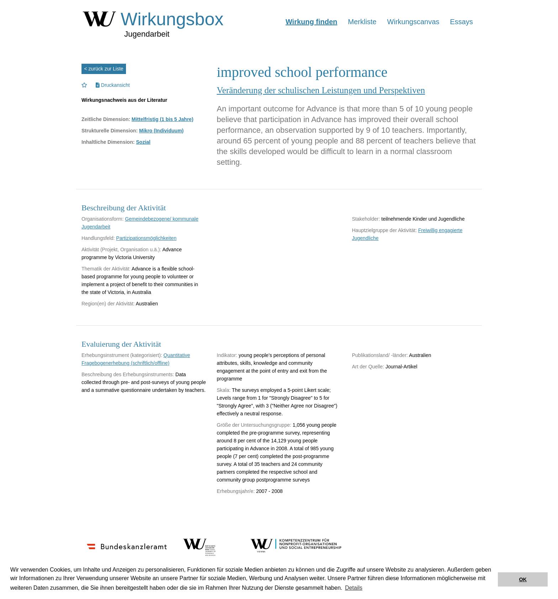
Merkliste (362, 22)
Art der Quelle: (368, 366)
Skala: (224, 390)
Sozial (143, 142)
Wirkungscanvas (413, 22)
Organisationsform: (102, 219)
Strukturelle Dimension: (109, 130)
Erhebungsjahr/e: (236, 491)
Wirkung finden (311, 22)
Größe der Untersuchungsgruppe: (254, 425)
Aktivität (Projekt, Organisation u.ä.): (121, 249)
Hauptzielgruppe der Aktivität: (384, 230)
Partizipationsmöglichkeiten (146, 238)
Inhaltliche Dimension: (108, 142)
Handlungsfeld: (98, 238)
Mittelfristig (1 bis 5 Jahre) (162, 119)
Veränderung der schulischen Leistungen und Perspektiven (321, 90)
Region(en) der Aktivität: (108, 303)
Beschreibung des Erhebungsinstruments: (127, 374)
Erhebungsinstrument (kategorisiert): (121, 355)
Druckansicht (113, 85)
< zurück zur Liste (103, 69)
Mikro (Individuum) (161, 130)
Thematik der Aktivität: (106, 269)
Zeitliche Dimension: (105, 119)
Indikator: (227, 355)
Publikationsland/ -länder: (380, 355)
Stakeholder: (366, 219)
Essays (461, 22)
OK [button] (523, 579)
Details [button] (353, 588)
